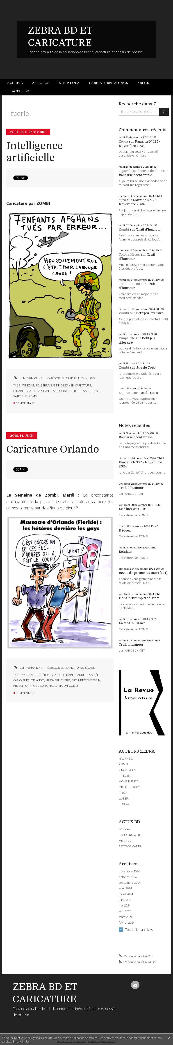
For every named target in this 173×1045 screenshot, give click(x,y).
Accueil (15, 83)
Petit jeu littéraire (150, 313)
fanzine (18, 391)
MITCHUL (125, 841)
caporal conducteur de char (140, 171)
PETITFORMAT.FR (130, 846)
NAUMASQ (126, 758)
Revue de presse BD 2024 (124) (143, 573)
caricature (83, 385)
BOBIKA (124, 804)
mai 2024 (124, 905)
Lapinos (125, 393)
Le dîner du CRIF (132, 509)
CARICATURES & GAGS (80, 378)
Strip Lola (69, 83)
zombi (33, 396)
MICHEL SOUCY (129, 787)
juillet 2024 (126, 894)
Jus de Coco (146, 367)
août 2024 (125, 888)
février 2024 (126, 923)
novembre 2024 (129, 871)
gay (74, 680)
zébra (45, 385)
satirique (20, 396)
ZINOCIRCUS (127, 770)
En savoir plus (21, 1041)
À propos (40, 83)
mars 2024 (125, 917)
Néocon (125, 530)
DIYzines (124, 829)
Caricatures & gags (108, 83)
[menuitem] (17, 83)
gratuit (31, 391)
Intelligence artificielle (34, 152)
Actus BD (20, 91)
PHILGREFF (126, 776)
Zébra (123, 141)
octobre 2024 (128, 877)
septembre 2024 (130, 883)
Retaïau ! (125, 551)
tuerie (73, 391)
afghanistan (47, 391)
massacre (53, 680)
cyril (122, 200)
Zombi (124, 229)
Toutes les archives (139, 929)
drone (63, 391)
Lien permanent (27, 378)
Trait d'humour (148, 229)
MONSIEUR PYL (129, 781)
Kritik (143, 83)
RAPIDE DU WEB (129, 835)
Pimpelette (127, 338)
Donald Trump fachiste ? (139, 598)
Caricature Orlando (52, 449)
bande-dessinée (62, 385)
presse (96, 391)
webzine (28, 385)
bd (37, 385)
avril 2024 (125, 911)
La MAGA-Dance (132, 623)
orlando (37, 680)
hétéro (83, 680)
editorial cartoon (54, 686)
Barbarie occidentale (135, 175)
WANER (124, 798)
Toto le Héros (129, 254)
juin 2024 (125, 900)
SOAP (123, 793)
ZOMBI (123, 764)
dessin (84, 391)
